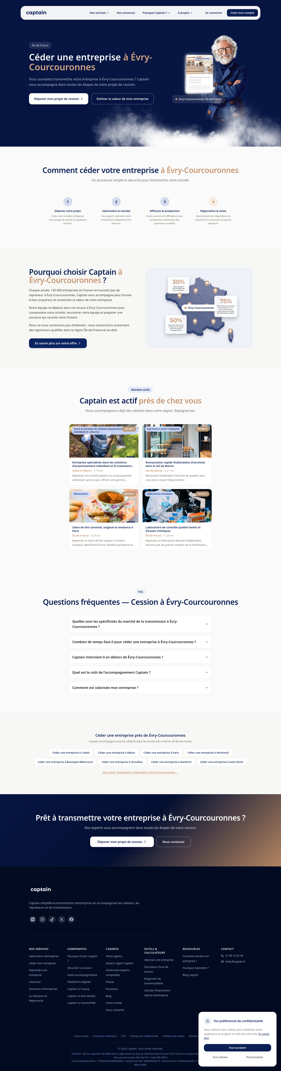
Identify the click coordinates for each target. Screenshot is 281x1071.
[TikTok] (52, 919)
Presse (110, 982)
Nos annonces (126, 13)
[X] (61, 919)
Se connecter (213, 13)
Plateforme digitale (79, 982)
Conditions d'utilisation (105, 1036)
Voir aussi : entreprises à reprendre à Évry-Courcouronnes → (140, 772)
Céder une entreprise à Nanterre (171, 762)
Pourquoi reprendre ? (196, 968)
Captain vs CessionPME (81, 1003)
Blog (108, 996)
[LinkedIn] (32, 919)
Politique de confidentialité (144, 1036)
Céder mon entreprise (42, 963)
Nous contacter (115, 1010)
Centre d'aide (114, 1003)
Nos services (99, 13)
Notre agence (114, 956)
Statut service (81, 1036)
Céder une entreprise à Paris (161, 752)
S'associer (35, 982)
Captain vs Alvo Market (81, 996)
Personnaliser (254, 1057)
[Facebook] (71, 919)
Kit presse (112, 989)
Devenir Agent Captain (119, 963)
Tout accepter (237, 1047)
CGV (123, 1036)
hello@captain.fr (233, 961)
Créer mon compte (242, 13)
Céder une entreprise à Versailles (122, 762)
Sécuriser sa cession (79, 968)
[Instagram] (42, 919)
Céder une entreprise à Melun (116, 752)
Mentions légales (198, 1036)
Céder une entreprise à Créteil (70, 752)
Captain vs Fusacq (78, 989)
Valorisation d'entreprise (44, 956)
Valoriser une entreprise (159, 960)
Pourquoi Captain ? (156, 13)
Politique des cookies (174, 1036)
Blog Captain (190, 975)
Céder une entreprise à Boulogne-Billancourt (65, 762)
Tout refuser (220, 1057)
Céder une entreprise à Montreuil (208, 752)
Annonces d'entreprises (43, 989)
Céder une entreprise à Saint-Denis (221, 762)
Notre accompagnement (82, 975)
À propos (185, 13)
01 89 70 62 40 (232, 955)
